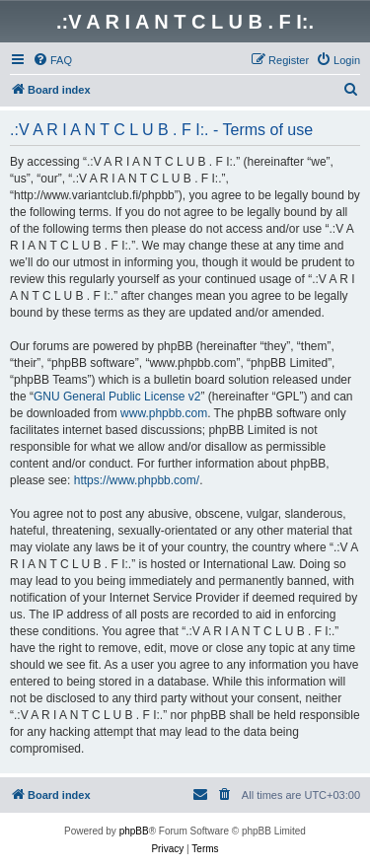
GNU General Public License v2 (117, 396)
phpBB (134, 831)
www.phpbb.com (163, 413)
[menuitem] (52, 60)
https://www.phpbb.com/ (136, 480)
